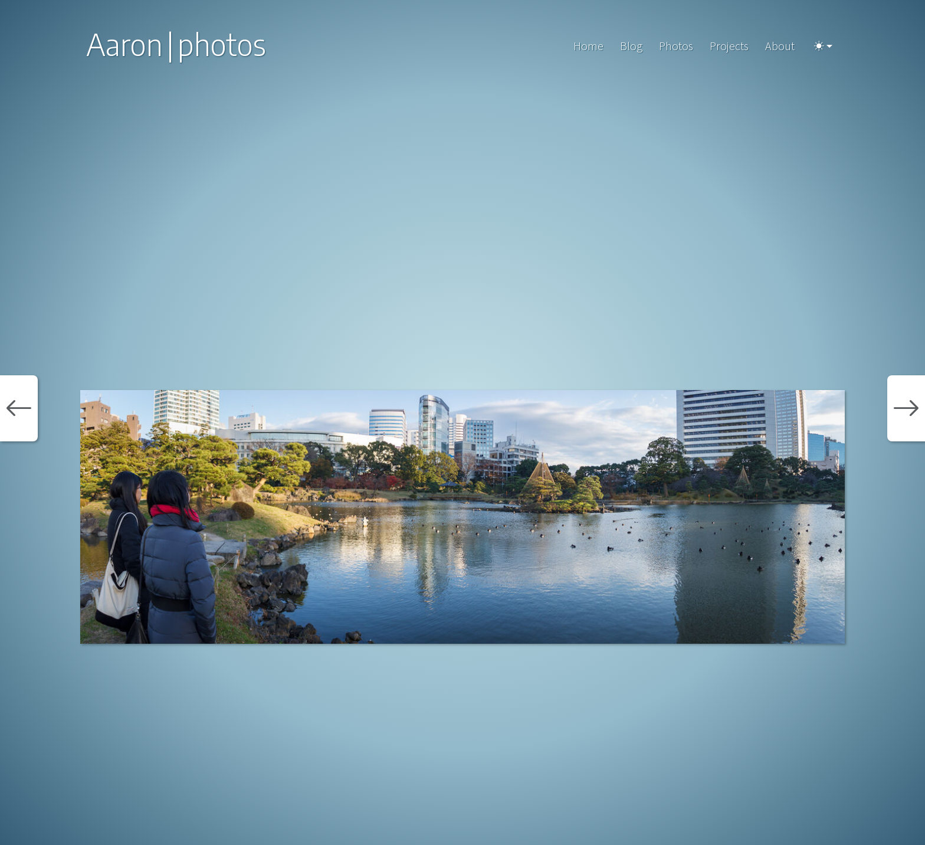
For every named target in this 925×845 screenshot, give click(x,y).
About (780, 45)
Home (588, 45)
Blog (631, 45)
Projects (729, 45)
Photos (676, 45)
